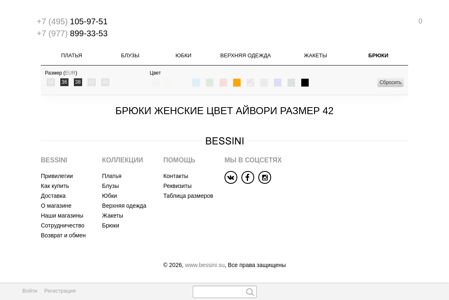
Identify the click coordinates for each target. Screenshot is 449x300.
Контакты (175, 176)
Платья (71, 55)
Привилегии (57, 176)
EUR (70, 73)
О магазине (56, 205)
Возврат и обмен (63, 235)
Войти (29, 291)
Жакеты (315, 55)
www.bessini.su (205, 265)
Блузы (130, 55)
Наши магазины (62, 215)
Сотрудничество (62, 225)
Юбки (183, 55)
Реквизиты (177, 186)
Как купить (55, 186)
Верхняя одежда (245, 55)
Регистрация (60, 291)
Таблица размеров (188, 195)
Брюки (378, 55)
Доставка (53, 195)
